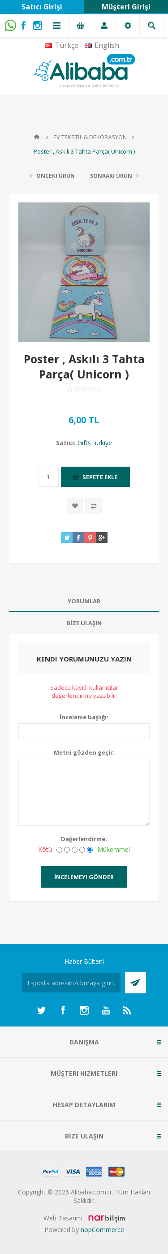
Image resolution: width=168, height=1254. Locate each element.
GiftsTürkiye (95, 442)
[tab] (84, 601)
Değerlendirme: (84, 839)
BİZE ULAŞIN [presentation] (84, 623)
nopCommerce (102, 1229)
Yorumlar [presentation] (84, 601)
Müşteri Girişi (126, 7)
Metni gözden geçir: (84, 752)
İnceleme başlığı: (84, 717)
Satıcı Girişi (42, 7)
